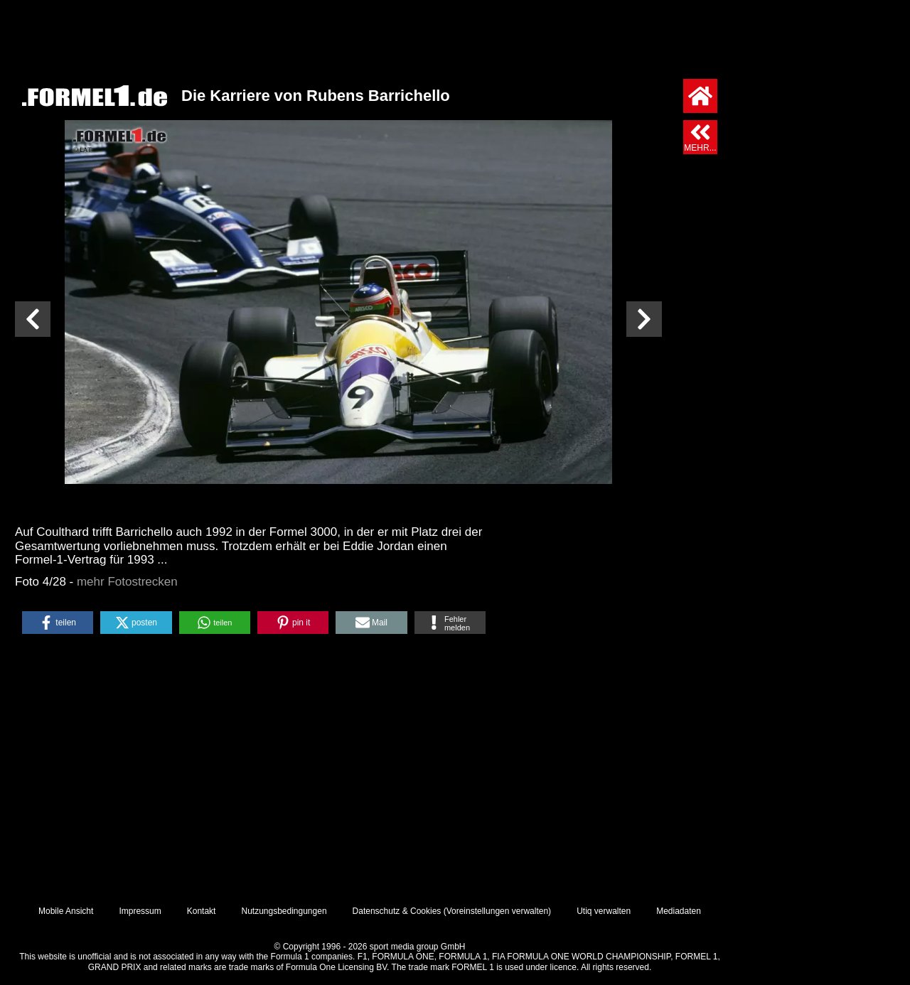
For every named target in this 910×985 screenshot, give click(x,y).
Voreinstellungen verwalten (497, 911)
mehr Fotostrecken (127, 581)
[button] (57, 622)
